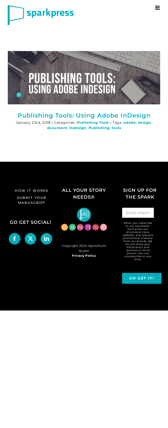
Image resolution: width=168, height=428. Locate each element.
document (57, 128)
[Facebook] (15, 239)
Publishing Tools (93, 122)
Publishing (99, 128)
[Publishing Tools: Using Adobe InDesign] (84, 77)
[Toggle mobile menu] (158, 7)
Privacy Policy (84, 255)
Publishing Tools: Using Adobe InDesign (84, 115)
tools (116, 128)
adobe (129, 122)
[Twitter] (31, 239)
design (144, 122)
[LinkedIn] (46, 239)
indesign (78, 128)
